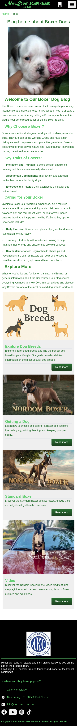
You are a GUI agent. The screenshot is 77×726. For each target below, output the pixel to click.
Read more (61, 367)
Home (5, 13)
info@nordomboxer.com (17, 704)
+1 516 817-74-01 (14, 690)
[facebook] (4, 712)
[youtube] (13, 712)
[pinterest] (21, 712)
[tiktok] (29, 712)
